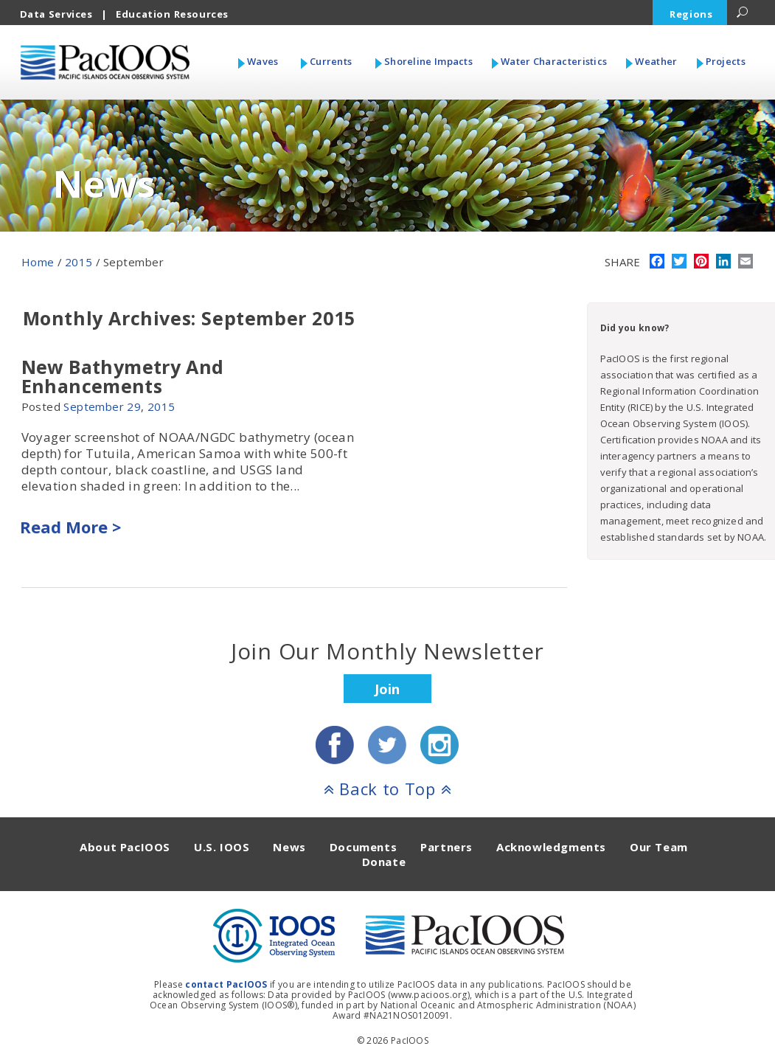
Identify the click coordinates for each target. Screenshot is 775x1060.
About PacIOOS (125, 846)
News (289, 846)
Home (38, 261)
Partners (446, 846)
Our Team (659, 846)
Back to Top (388, 788)
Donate (384, 861)
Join (387, 689)
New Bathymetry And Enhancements (122, 376)
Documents (363, 846)
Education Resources (172, 14)
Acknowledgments (551, 846)
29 (134, 406)
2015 (79, 261)
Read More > (70, 527)
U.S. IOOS (221, 846)
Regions (691, 14)
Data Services (56, 14)
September (93, 406)
